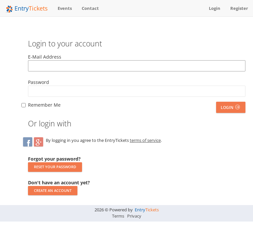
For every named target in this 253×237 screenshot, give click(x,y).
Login (230, 107)
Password (38, 82)
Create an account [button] (52, 190)
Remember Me (44, 105)
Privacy (134, 216)
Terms (118, 216)
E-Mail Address (44, 57)
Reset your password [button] (55, 166)
